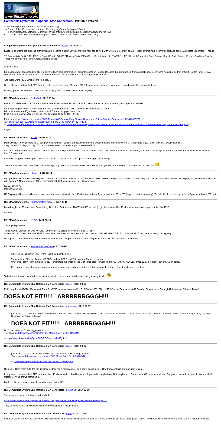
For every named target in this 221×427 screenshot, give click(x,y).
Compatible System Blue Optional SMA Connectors (38, 20)
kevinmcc (71, 390)
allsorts (34, 173)
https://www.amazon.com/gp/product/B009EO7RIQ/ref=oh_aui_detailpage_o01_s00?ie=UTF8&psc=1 (55, 400)
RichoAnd (36, 98)
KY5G (65, 45)
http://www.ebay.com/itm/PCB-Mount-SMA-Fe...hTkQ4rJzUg (48, 333)
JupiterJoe (71, 306)
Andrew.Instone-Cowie (42, 202)
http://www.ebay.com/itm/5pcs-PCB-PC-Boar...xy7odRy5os (36, 338)
